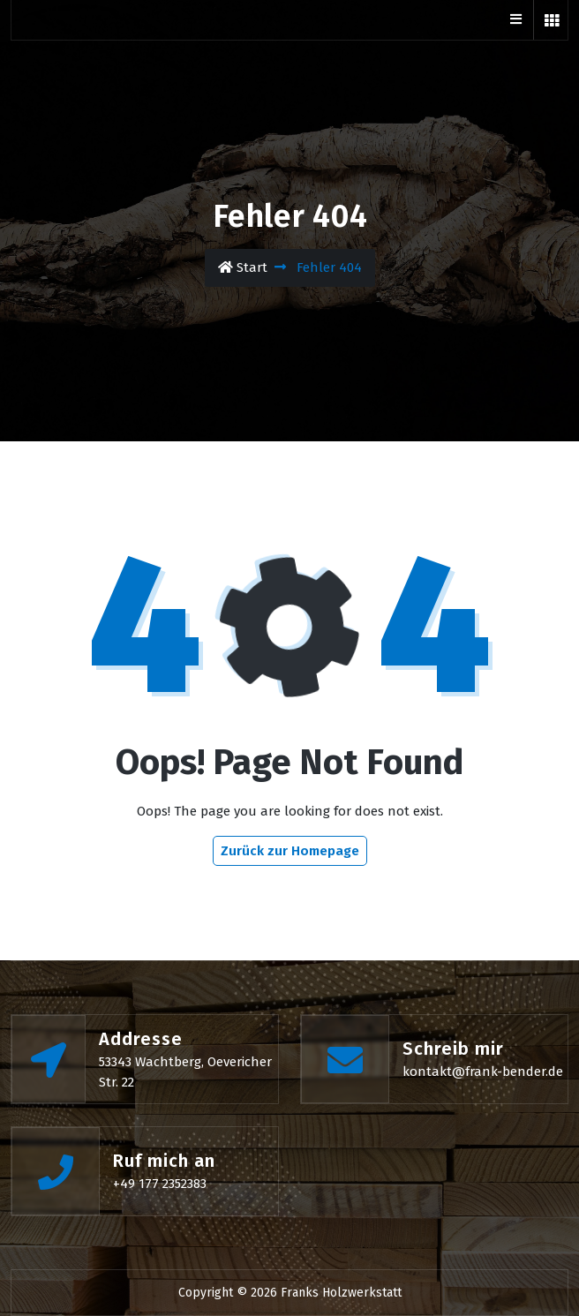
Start (242, 267)
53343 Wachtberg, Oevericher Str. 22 (185, 1072)
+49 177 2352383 (160, 1184)
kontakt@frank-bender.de (482, 1071)
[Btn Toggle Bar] (515, 20)
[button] (551, 20)
